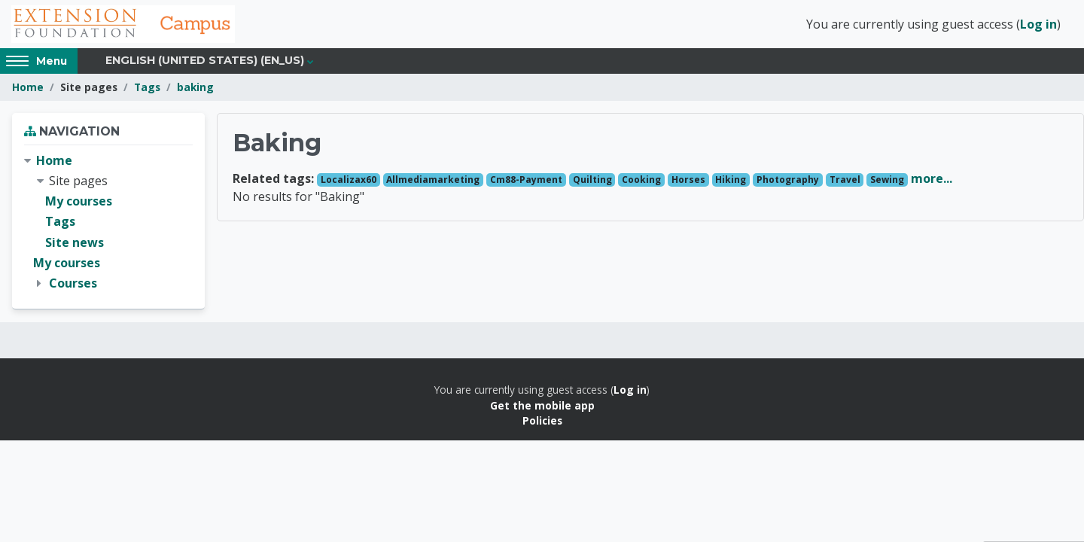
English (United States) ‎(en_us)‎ (204, 62)
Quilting (592, 181)
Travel (845, 181)
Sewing (887, 181)
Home (28, 88)
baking (195, 88)
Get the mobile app (542, 406)
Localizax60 (348, 181)
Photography (788, 181)
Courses (73, 284)
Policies (542, 422)
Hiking (730, 181)
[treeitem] (108, 223)
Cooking (641, 181)
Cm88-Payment (526, 181)
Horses (688, 181)
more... (931, 180)
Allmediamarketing (433, 181)
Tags (147, 88)
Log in (1038, 25)
